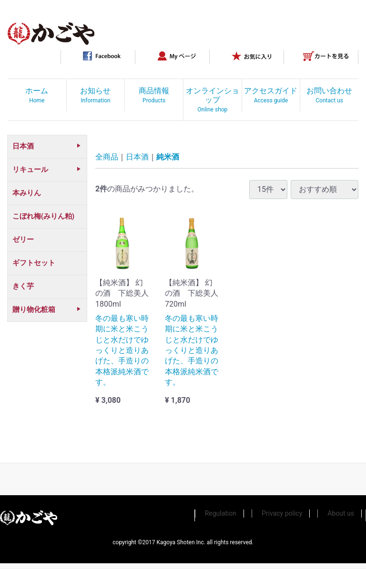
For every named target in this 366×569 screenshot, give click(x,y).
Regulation (220, 513)
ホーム (36, 95)
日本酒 (137, 157)
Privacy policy (282, 513)
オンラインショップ (212, 99)
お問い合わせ (329, 95)
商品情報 (154, 95)
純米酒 (167, 157)
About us (340, 513)
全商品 (106, 157)
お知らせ (95, 95)
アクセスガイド (270, 95)
